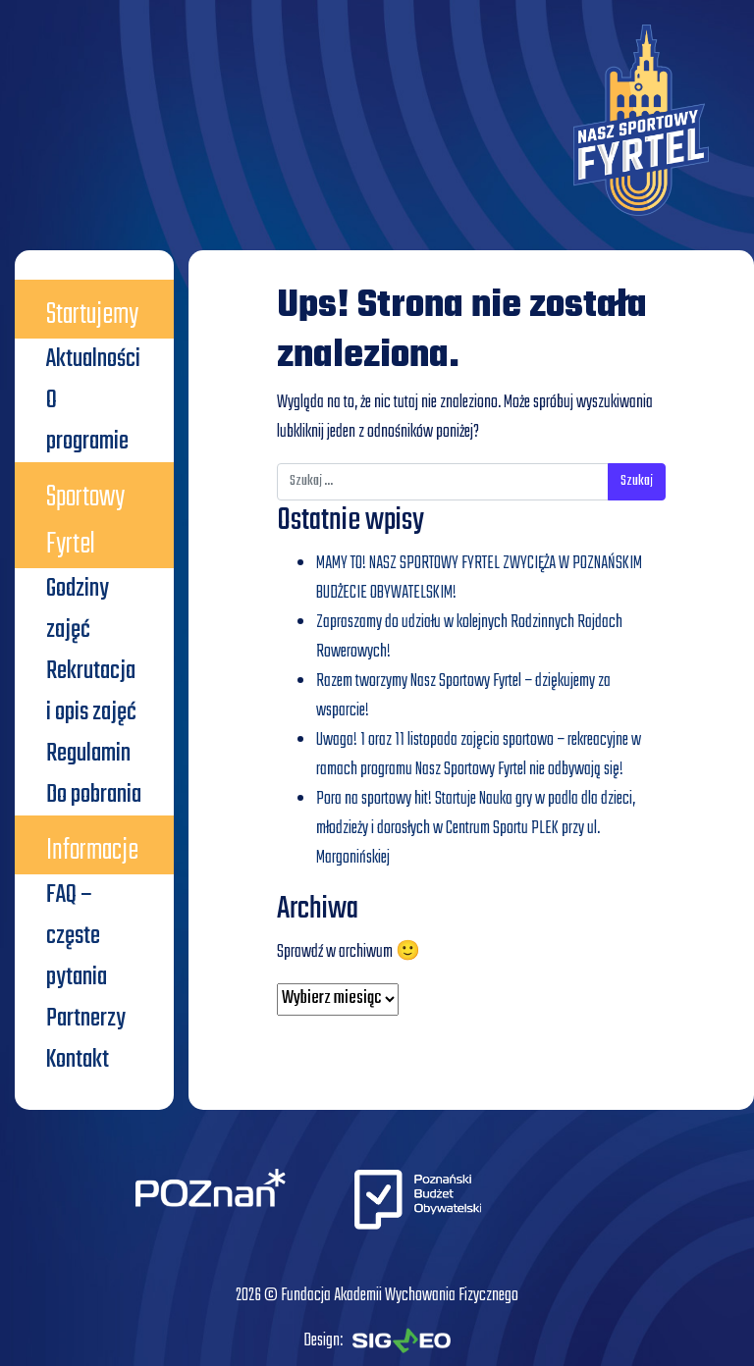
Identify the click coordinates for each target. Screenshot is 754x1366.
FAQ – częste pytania (76, 936)
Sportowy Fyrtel (85, 521)
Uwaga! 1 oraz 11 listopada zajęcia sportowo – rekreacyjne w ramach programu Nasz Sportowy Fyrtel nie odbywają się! (478, 755)
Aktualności (93, 359)
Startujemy (92, 315)
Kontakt (77, 1059)
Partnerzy (86, 1018)
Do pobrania (93, 794)
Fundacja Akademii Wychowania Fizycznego (399, 1296)
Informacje (92, 850)
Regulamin (88, 753)
